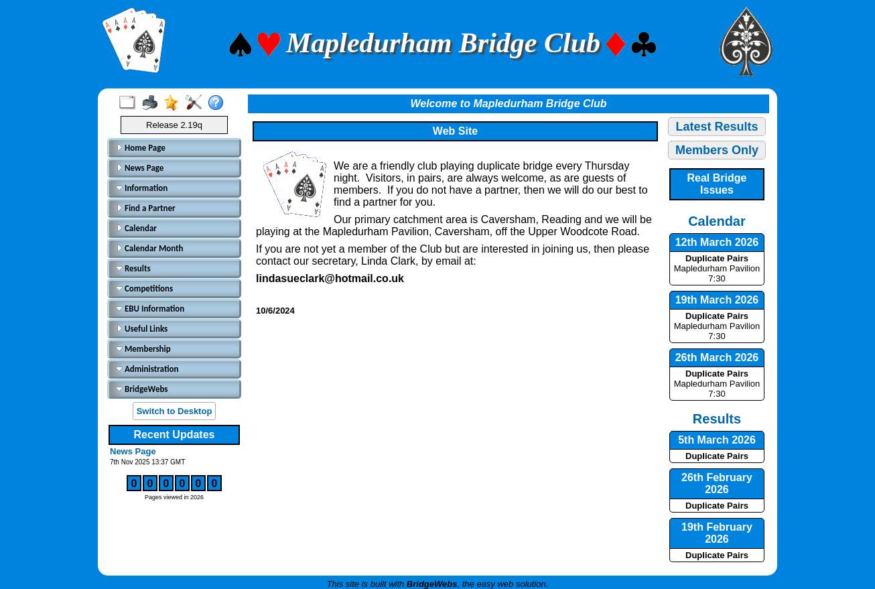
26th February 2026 (716, 483)
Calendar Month (150, 248)
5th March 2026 (717, 440)
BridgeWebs (142, 389)
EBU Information (150, 309)
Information (141, 188)
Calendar (136, 228)
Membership (143, 349)
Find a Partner (146, 208)
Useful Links (141, 329)
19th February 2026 (716, 533)
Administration (147, 369)
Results (133, 268)
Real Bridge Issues (717, 184)
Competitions (144, 288)
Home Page (140, 148)
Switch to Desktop (174, 411)
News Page (139, 168)
